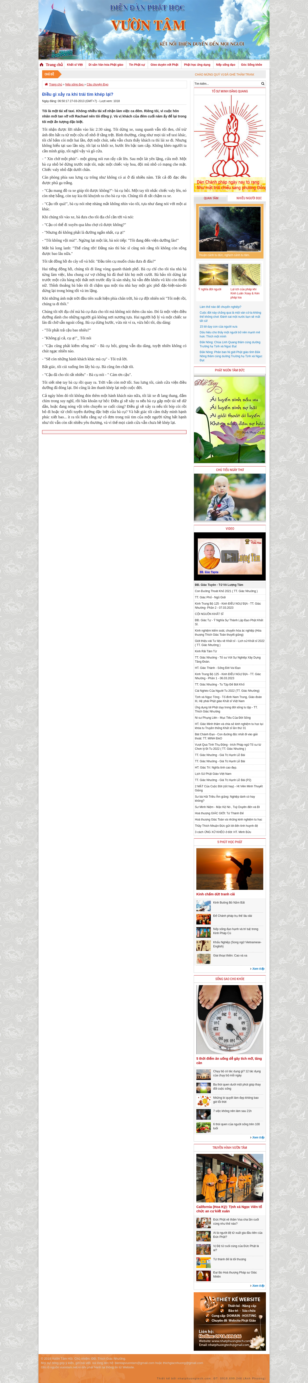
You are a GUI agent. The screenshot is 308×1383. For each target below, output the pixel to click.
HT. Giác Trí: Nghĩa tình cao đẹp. (216, 767)
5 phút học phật (229, 842)
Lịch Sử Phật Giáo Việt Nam (213, 774)
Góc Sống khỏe (251, 64)
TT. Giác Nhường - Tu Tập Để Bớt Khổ (219, 684)
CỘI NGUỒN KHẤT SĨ (209, 614)
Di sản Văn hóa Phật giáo (106, 64)
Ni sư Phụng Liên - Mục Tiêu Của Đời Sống (223, 717)
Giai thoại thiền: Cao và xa (230, 955)
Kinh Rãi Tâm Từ (206, 651)
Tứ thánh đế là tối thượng (229, 1259)
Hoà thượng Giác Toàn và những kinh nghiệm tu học (228, 819)
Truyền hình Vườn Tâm (229, 1148)
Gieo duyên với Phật (164, 64)
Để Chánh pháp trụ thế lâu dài (232, 916)
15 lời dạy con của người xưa (218, 326)
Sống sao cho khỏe (229, 979)
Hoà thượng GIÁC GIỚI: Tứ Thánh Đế (219, 813)
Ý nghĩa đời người (209, 289)
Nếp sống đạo (225, 64)
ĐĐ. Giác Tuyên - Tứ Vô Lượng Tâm (219, 585)
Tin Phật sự (137, 64)
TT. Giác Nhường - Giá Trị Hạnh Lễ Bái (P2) (223, 780)
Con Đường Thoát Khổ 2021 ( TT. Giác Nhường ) (226, 591)
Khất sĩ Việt (75, 64)
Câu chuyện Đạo (97, 84)
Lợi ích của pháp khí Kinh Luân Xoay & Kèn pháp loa (245, 293)
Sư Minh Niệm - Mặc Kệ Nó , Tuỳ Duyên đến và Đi (227, 807)
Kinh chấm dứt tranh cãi (215, 894)
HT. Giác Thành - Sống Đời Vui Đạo (218, 668)
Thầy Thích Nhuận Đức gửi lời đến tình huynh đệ (226, 825)
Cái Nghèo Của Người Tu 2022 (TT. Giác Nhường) (227, 690)
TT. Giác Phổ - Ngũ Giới (210, 597)
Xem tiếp (258, 968)
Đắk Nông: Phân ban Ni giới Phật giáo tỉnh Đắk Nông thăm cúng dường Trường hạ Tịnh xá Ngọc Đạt (231, 356)
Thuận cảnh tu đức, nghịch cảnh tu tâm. (224, 255)
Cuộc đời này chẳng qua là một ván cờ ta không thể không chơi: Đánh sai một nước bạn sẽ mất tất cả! (230, 317)
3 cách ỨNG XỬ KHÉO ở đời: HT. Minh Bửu (223, 832)
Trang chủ (54, 65)
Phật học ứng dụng (197, 64)
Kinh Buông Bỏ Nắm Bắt (229, 902)
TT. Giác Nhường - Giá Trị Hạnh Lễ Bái (220, 755)
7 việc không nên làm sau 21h (232, 1111)
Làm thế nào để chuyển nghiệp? (220, 307)
